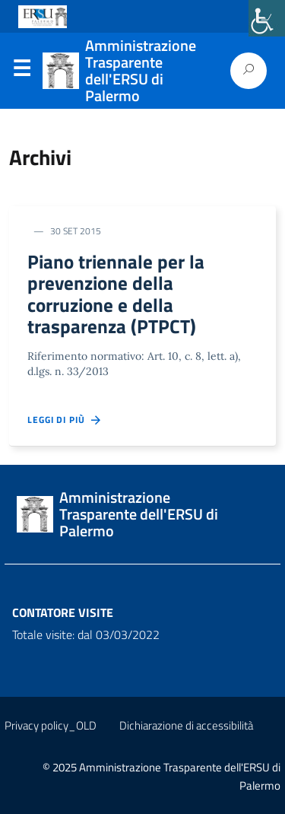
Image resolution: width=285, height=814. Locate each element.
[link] (267, 18)
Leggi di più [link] (65, 420)
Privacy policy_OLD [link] (51, 725)
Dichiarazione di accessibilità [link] (186, 725)
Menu (21, 71)
